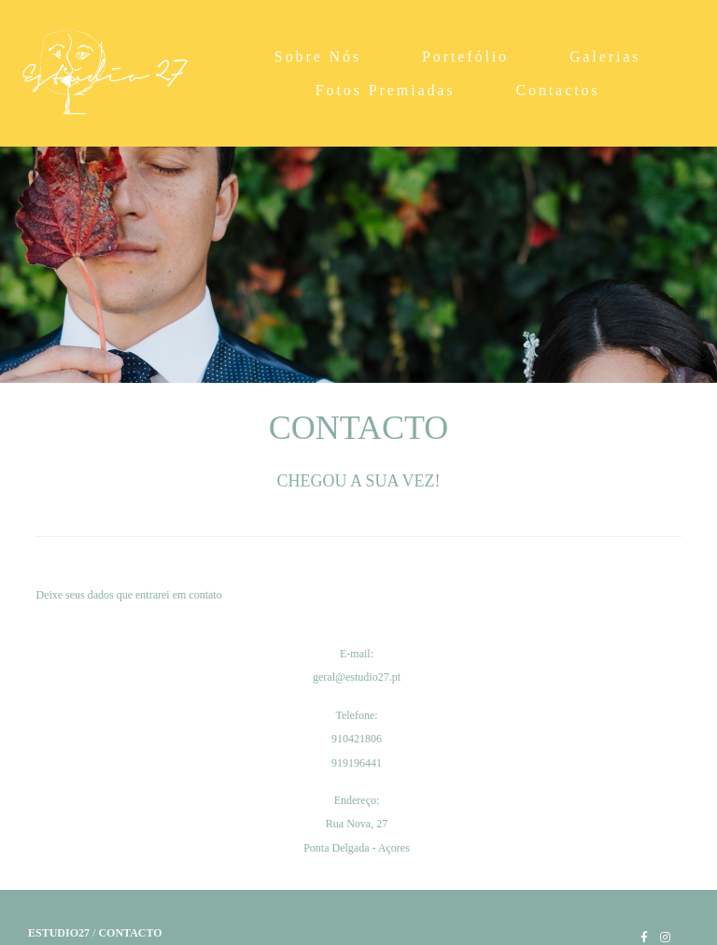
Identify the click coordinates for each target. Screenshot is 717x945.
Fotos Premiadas (386, 90)
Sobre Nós (317, 56)
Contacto (130, 932)
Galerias (605, 56)
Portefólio (465, 56)
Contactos (557, 90)
